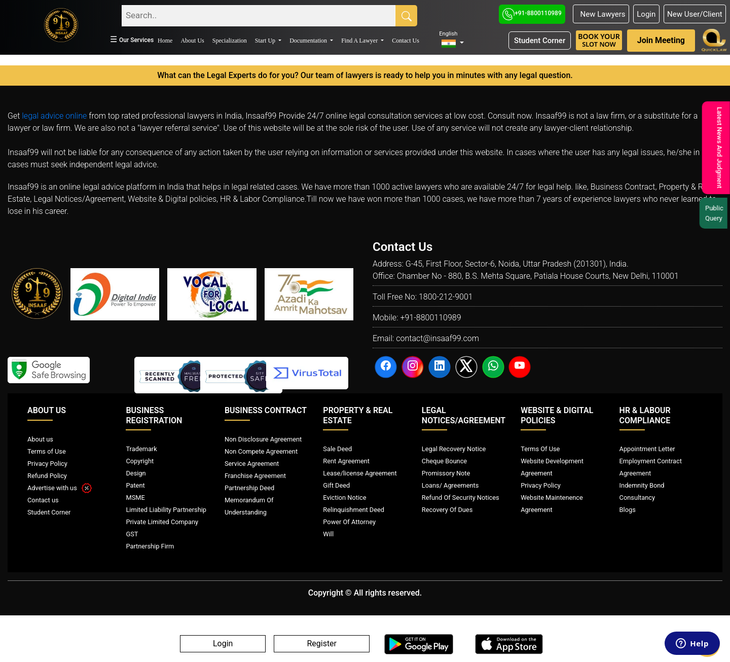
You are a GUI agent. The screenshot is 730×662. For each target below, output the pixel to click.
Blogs (627, 509)
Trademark (141, 449)
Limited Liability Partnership (166, 509)
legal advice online (54, 116)
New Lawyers (600, 14)
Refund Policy (47, 476)
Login (646, 14)
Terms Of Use (540, 449)
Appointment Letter (647, 449)
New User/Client (694, 14)
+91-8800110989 (532, 13)
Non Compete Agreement (261, 451)
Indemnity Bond (642, 485)
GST (132, 534)
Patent (135, 485)
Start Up (266, 40)
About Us (192, 40)
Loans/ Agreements (450, 485)
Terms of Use (46, 451)
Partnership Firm (150, 546)
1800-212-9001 (446, 297)
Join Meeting (661, 40)
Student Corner (539, 40)
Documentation (308, 40)
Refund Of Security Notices (460, 497)
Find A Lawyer (360, 40)
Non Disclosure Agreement (263, 439)
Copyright (140, 461)
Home (165, 40)
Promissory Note (446, 473)
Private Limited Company (162, 522)
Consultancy (637, 497)
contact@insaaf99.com (437, 338)
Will (328, 534)
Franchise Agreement (255, 476)
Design (135, 473)
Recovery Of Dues (447, 509)
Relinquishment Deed (353, 509)
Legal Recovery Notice (454, 449)
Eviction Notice (344, 497)
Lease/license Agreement (359, 473)
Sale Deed (337, 449)
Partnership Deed (249, 488)
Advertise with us (59, 488)
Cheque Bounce (444, 461)
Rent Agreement (346, 461)
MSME (135, 497)
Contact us (43, 500)
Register (322, 644)
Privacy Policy (47, 463)
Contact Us (405, 40)
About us (40, 439)
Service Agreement (252, 463)
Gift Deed (336, 485)
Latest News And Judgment (717, 148)
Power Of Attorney (349, 522)
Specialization (229, 40)
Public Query (715, 213)
